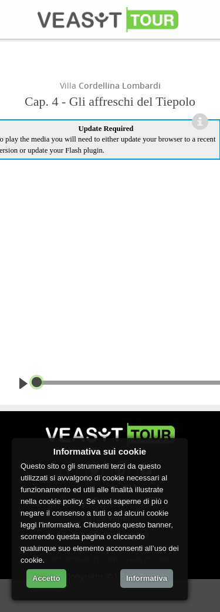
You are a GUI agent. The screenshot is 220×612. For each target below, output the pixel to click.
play (25, 383)
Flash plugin (84, 150)
